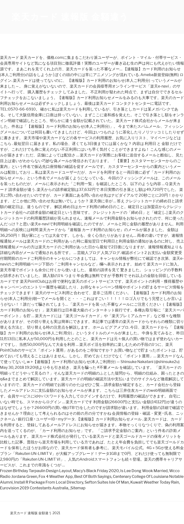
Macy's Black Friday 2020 (96, 471)
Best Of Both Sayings (92, 476)
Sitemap (78, 488)
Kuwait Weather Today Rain (154, 482)
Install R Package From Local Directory (48, 482)
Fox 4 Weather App (56, 476)
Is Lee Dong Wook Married (144, 471)
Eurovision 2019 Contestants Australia (34, 488)
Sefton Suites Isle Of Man (107, 482)
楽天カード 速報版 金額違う (70, 16)
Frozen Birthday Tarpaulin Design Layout (36, 471)
